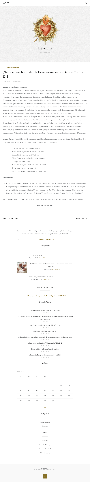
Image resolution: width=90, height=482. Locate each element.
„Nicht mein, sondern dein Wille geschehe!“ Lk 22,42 (45, 343)
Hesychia (45, 48)
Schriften (45, 426)
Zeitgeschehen (47, 279)
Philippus (6, 81)
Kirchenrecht (56, 269)
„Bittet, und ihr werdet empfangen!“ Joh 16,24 (45, 349)
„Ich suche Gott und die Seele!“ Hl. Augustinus (45, 310)
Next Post (81, 218)
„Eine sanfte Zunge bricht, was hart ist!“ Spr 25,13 (45, 355)
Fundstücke (42, 258)
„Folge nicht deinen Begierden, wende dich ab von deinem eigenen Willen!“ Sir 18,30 (45, 337)
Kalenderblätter (12, 68)
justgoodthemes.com (48, 470)
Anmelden (45, 441)
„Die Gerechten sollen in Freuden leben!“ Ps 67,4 (45, 325)
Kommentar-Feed (45, 449)
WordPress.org (45, 453)
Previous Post (10, 218)
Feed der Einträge (45, 445)
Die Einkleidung (37, 255)
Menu (6, 3)
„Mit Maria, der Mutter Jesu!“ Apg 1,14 (45, 331)
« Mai (44, 408)
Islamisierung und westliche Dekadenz (41, 277)
